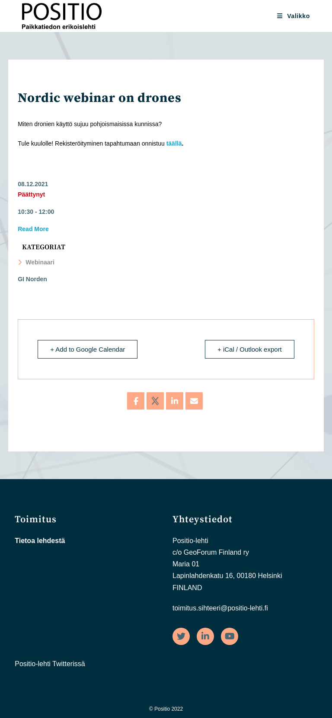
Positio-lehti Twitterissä (50, 663)
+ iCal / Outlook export (249, 349)
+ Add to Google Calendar (87, 349)
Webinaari (36, 262)
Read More (33, 229)
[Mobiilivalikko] (293, 16)
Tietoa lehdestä (40, 540)
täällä (174, 143)
